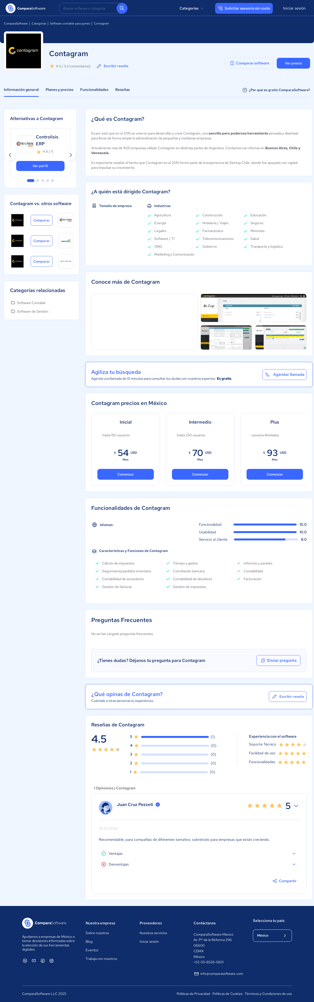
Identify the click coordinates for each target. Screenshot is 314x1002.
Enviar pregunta (278, 660)
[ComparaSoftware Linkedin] (25, 961)
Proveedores (151, 923)
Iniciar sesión (294, 8)
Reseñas (122, 89)
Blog (89, 941)
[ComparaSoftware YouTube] (34, 961)
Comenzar (126, 474)
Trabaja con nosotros (101, 958)
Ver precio (293, 63)
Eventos (92, 950)
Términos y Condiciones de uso (268, 993)
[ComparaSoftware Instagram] (51, 961)
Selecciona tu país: (269, 920)
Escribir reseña (112, 66)
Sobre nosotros (97, 933)
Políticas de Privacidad (193, 993)
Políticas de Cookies (227, 993)
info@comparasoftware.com (218, 974)
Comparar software (249, 63)
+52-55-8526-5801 (208, 962)
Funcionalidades (94, 89)
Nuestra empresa (100, 923)
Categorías (192, 8)
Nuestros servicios (153, 933)
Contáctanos (205, 923)
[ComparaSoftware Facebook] (43, 961)
